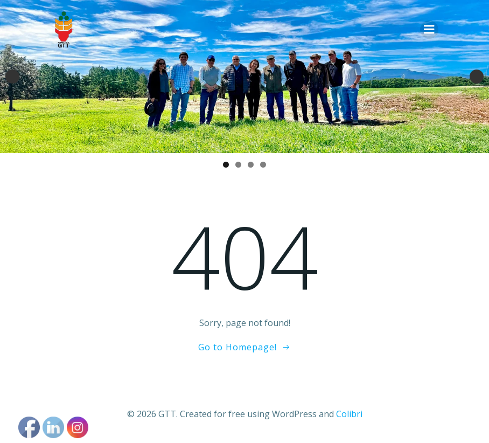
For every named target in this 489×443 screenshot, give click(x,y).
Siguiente (477, 77)
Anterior (12, 77)
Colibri (349, 414)
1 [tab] (226, 165)
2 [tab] (238, 165)
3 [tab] (251, 165)
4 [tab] (263, 165)
